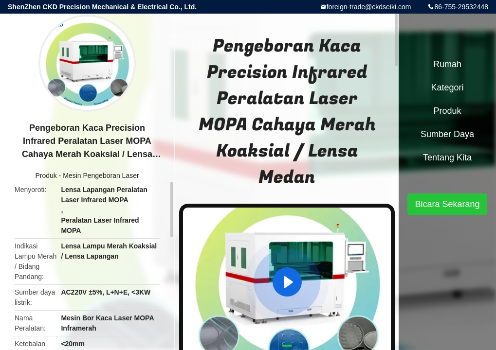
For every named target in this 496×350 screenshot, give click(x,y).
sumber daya (447, 134)
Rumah (447, 64)
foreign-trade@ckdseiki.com (369, 7)
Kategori (447, 87)
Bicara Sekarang (447, 204)
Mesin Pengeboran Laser (101, 175)
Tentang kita (447, 157)
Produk (45, 175)
